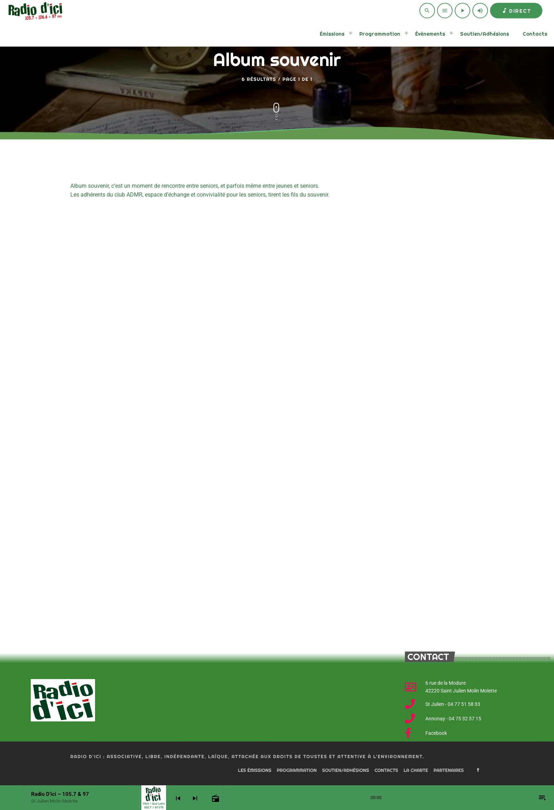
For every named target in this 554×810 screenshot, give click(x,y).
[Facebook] (478, 770)
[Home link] (34, 10)
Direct (516, 10)
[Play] (462, 10)
